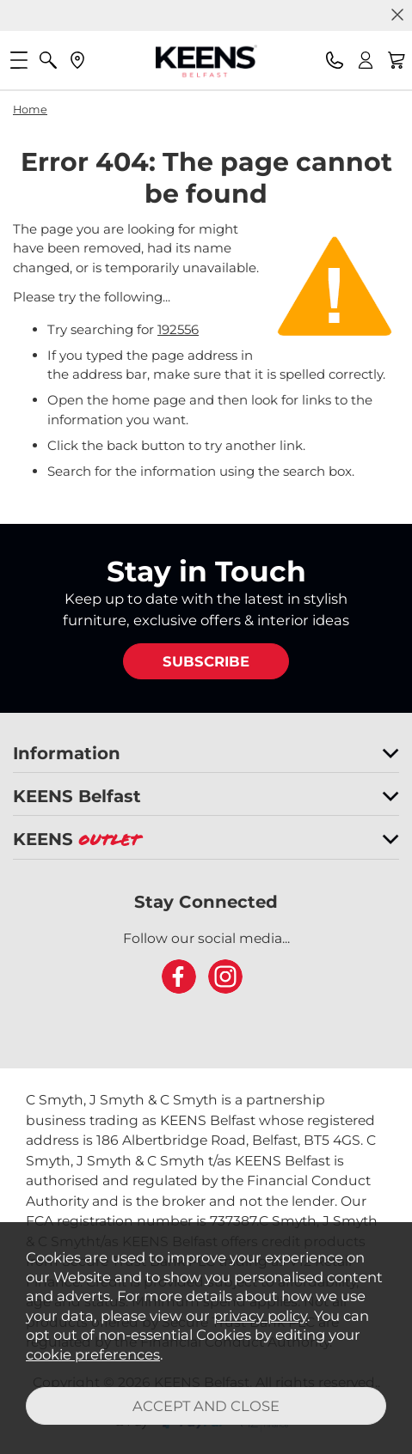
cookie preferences (93, 1354)
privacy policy (260, 1315)
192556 (178, 329)
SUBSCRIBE (206, 661)
